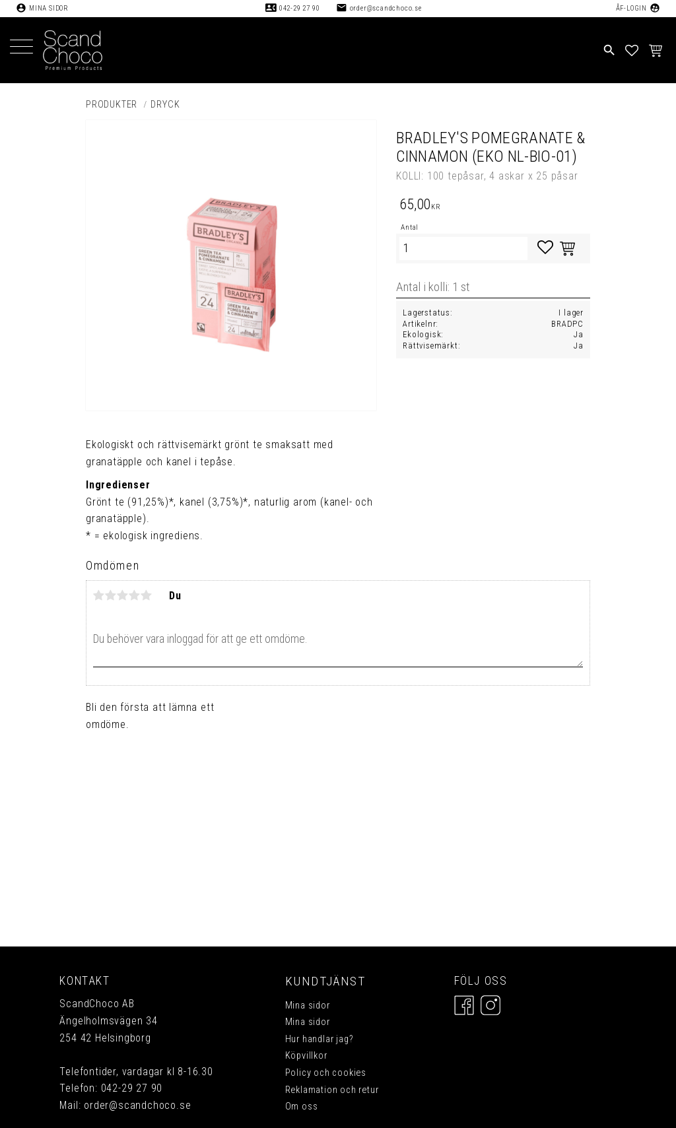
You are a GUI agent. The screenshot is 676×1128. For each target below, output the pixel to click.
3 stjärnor (123, 595)
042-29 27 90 (299, 8)
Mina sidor (49, 8)
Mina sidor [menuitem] (307, 1005)
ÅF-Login (631, 8)
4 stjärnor (135, 595)
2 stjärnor (111, 595)
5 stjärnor (146, 595)
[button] (21, 47)
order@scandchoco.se (386, 8)
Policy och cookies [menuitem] (325, 1072)
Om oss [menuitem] (301, 1106)
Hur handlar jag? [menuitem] (319, 1039)
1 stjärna (99, 595)
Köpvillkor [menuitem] (306, 1055)
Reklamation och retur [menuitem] (332, 1090)
